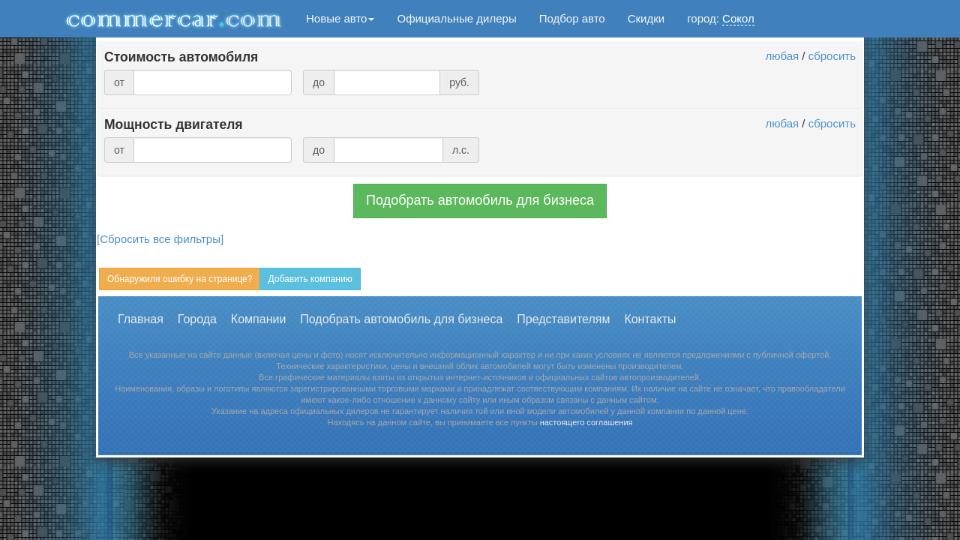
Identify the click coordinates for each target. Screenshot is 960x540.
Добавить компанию (310, 279)
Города (197, 319)
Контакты (650, 319)
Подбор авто (572, 18)
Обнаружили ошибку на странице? (179, 279)
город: (720, 19)
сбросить (832, 56)
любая (782, 56)
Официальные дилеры (456, 18)
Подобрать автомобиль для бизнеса (480, 200)
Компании (258, 319)
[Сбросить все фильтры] (160, 238)
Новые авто (340, 18)
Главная (141, 319)
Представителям (563, 319)
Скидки (646, 18)
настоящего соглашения (586, 422)
